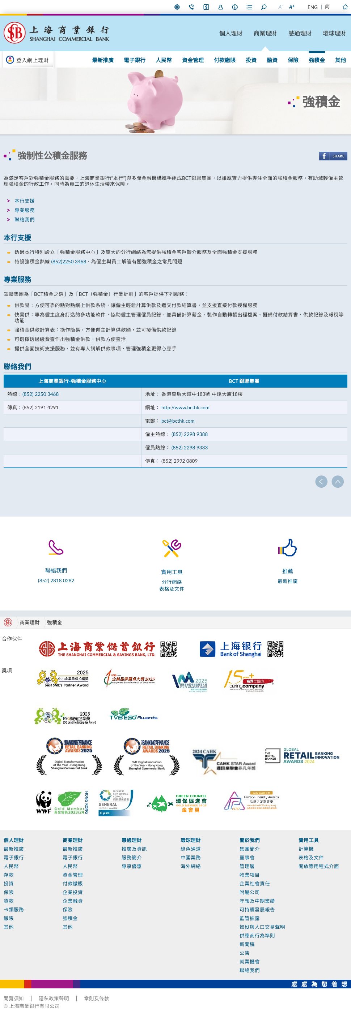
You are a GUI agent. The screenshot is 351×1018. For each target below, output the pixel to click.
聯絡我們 (192, 7)
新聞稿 (247, 944)
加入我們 (220, 7)
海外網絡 (191, 866)
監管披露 (250, 918)
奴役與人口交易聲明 (262, 927)
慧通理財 (300, 33)
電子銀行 (134, 60)
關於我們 (250, 840)
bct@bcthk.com (178, 421)
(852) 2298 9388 (189, 434)
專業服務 (24, 210)
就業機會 (250, 962)
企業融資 (73, 901)
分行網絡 (172, 582)
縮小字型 (280, 7)
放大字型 (291, 7)
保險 (293, 60)
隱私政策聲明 (54, 998)
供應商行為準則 (257, 936)
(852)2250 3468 (68, 261)
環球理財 (334, 33)
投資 (251, 60)
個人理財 (230, 33)
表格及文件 (172, 589)
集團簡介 (250, 849)
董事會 (247, 857)
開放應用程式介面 (319, 866)
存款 (9, 875)
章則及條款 (96, 998)
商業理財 (265, 33)
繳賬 (9, 918)
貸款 (9, 901)
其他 (340, 60)
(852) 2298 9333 (190, 447)
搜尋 (264, 7)
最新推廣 (103, 60)
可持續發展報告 (257, 910)
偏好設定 (177, 7)
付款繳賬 (225, 60)
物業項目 (250, 875)
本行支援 (24, 201)
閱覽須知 (14, 998)
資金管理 (193, 60)
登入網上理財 (32, 60)
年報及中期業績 (257, 901)
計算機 (306, 849)
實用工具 (309, 840)
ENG (313, 7)
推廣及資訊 (134, 849)
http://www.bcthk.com (185, 407)
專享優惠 (132, 866)
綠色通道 (191, 849)
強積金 (317, 60)
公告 (245, 953)
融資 (272, 60)
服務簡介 (132, 857)
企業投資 (73, 892)
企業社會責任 (255, 884)
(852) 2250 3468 (40, 394)
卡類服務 (14, 910)
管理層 (247, 866)
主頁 (345, 7)
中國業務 (191, 857)
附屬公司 (250, 892)
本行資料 (235, 7)
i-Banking (206, 7)
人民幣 (164, 60)
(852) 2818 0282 (56, 580)
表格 (249, 7)
